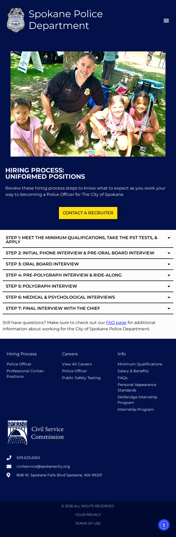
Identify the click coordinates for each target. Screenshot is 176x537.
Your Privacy (88, 514)
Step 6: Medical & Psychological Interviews (60, 297)
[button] (166, 20)
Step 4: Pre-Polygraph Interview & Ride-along (64, 275)
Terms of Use (88, 523)
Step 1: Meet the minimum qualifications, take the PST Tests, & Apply (81, 239)
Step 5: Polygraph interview (41, 286)
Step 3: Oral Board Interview (42, 264)
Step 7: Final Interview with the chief (53, 308)
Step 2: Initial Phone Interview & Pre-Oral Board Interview (80, 252)
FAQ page (116, 322)
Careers (70, 353)
